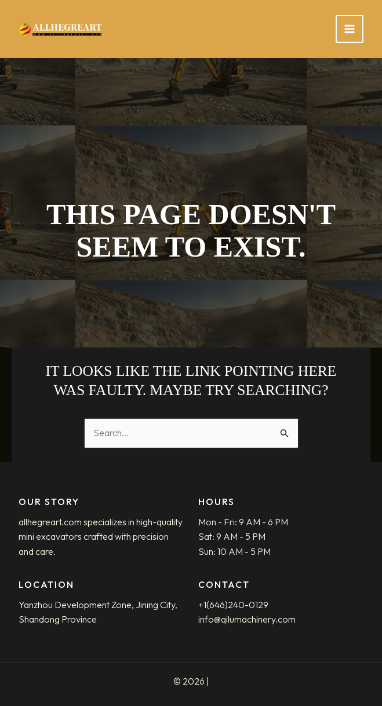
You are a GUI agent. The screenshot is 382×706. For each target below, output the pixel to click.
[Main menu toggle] (349, 29)
